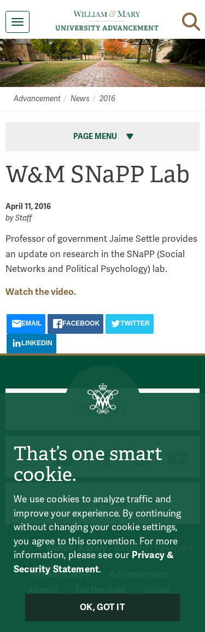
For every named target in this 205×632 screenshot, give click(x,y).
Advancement (37, 98)
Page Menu (104, 136)
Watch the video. (40, 292)
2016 (107, 98)
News (80, 98)
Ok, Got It (102, 607)
